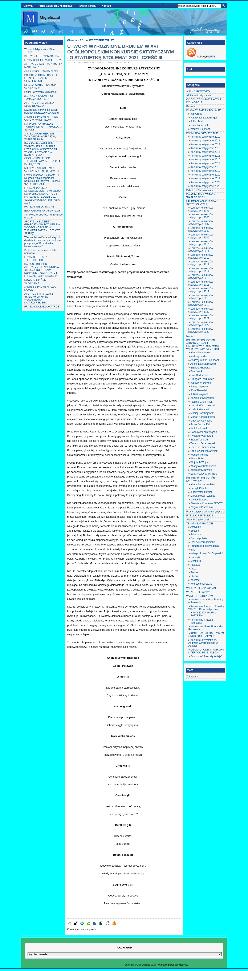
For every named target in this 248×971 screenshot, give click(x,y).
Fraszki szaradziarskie (203, 542)
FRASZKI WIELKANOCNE (39, 206)
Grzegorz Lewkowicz (202, 379)
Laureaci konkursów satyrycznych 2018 (200, 297)
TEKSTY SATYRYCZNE (200, 523)
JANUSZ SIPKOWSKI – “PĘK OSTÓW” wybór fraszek (41, 118)
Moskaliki (196, 561)
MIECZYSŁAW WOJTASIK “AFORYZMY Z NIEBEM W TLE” (42, 170)
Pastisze (195, 564)
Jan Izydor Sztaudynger (204, 117)
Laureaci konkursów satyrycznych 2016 (200, 283)
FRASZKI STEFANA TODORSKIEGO (35, 259)
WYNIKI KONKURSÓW (199, 596)
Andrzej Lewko (198, 356)
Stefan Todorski (199, 439)
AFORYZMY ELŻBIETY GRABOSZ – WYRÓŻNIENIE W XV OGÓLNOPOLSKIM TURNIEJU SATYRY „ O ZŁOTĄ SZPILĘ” (42, 227)
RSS (213, 56)
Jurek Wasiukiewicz (201, 492)
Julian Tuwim (198, 121)
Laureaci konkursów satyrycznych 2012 (200, 256)
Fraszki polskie (199, 538)
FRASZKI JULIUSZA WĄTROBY (42, 60)
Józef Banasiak (199, 390)
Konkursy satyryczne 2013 (205, 148)
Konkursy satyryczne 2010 (205, 136)
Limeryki (195, 557)
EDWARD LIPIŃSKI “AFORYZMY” (35, 281)
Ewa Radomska (199, 375)
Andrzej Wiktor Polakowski (205, 360)
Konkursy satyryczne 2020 (205, 174)
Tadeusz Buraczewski (202, 443)
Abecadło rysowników (202, 484)
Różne (84, 40)
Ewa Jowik (197, 371)
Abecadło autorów (200, 352)
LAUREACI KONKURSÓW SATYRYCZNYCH (201, 203)
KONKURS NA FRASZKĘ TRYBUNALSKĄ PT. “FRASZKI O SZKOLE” (43, 126)
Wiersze (195, 580)
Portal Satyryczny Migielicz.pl (55, 5)
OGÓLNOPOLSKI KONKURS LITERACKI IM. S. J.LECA (206, 651)
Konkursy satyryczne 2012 (205, 144)
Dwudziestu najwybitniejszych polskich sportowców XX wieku (41, 111)
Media (189, 336)
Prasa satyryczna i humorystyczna (205, 511)
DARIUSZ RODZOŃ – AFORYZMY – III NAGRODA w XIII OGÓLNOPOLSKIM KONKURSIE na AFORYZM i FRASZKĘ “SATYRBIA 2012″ (41, 270)
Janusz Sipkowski (201, 386)
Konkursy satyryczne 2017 (205, 163)
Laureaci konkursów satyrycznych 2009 (200, 236)
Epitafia (195, 530)
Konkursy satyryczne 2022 (205, 182)
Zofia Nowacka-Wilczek (204, 473)
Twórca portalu (87, 5)
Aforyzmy (195, 526)
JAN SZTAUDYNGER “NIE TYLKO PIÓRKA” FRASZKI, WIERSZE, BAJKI (40, 136)
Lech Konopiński (200, 125)
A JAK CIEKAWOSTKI (198, 91)
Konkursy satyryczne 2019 (205, 170)
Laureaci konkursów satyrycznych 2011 (200, 250)
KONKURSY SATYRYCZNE (202, 133)
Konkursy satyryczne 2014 (205, 151)
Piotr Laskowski (199, 428)
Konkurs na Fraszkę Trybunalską (200, 621)
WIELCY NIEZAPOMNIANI (201, 588)
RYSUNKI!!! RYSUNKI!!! (200, 515)
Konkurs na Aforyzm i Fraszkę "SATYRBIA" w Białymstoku (206, 608)
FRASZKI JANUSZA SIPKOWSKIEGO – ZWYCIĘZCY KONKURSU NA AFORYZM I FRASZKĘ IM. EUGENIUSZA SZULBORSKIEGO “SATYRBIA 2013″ (43, 195)
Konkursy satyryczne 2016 (205, 159)
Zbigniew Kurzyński (201, 469)
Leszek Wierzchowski (203, 405)
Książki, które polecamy (199, 190)
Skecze (195, 576)
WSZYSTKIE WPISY (101, 40)
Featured (191, 106)
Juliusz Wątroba (199, 394)
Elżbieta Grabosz (200, 367)
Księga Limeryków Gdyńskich (207, 553)
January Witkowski (201, 382)
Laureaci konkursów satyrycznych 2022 (200, 324)
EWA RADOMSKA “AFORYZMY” (42, 210)
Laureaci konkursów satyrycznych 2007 (200, 223)
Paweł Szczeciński (201, 424)
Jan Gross (196, 113)
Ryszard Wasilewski (202, 435)
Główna (28, 5)
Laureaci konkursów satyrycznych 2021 (200, 317)
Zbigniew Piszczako (202, 507)
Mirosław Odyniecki (201, 420)
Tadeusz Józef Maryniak (203, 451)
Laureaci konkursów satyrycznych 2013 (200, 263)
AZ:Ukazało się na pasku (200, 95)
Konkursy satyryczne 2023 (205, 186)
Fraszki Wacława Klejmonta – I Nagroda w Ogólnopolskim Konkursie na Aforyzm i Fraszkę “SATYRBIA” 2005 (42, 179)
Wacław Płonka (199, 454)
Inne (193, 549)
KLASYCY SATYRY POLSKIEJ (203, 110)
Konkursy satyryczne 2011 (205, 140)
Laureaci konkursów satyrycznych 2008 (200, 229)
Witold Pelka (198, 458)
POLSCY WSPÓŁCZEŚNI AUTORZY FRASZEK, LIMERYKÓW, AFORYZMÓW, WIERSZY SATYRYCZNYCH (203, 345)
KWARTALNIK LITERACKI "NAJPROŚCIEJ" (201, 196)
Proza (194, 568)
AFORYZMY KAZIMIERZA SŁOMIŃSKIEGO (39, 104)
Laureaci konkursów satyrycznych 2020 (200, 310)
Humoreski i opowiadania (205, 545)
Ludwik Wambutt (200, 409)
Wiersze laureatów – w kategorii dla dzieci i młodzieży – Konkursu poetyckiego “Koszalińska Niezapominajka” (43, 242)
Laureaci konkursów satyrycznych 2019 (200, 303)
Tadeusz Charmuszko (202, 447)
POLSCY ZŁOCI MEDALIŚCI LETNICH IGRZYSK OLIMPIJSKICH (40, 78)
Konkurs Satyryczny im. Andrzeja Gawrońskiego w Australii (203, 642)
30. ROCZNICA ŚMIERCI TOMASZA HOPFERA (38, 97)
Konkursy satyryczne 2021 (205, 178)
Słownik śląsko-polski (198, 519)
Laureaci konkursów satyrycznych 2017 (200, 290)
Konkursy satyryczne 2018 (205, 167)
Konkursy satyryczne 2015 (205, 155)
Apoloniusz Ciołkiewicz (203, 363)
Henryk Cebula (199, 488)
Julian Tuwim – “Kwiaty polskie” (42, 71)
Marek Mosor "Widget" (203, 495)
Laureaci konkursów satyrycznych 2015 (200, 276)
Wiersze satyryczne (201, 583)
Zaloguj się (192, 676)
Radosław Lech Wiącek (204, 432)
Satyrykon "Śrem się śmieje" (206, 656)
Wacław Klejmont (200, 129)
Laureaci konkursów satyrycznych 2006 (200, 216)
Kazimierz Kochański (202, 397)
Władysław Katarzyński (203, 466)
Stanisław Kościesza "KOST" (207, 503)
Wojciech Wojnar (200, 462)
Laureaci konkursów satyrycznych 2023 (200, 330)
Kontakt (106, 5)
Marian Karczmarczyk (203, 416)
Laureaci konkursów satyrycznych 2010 (200, 243)
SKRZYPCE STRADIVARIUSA (41, 56)
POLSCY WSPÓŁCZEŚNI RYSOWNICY (201, 480)
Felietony (196, 534)
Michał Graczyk (199, 499)
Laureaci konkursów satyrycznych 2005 (200, 209)
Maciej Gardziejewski (202, 413)
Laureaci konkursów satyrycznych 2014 (200, 270)
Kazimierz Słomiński (202, 401)
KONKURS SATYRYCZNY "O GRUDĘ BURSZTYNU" (206, 635)
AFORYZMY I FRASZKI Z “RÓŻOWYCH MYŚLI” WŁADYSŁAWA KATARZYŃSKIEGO (38, 298)
